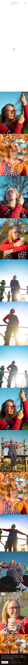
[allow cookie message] (4, 662)
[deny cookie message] (12, 662)
